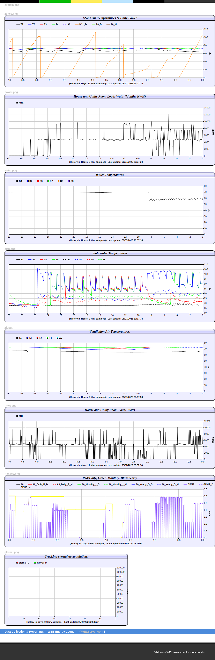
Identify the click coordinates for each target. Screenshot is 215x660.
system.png (12, 4)
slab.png (10, 248)
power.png (11, 92)
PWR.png (10, 405)
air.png (9, 327)
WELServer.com (92, 631)
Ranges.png (12, 473)
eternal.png (12, 552)
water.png (11, 170)
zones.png (11, 13)
